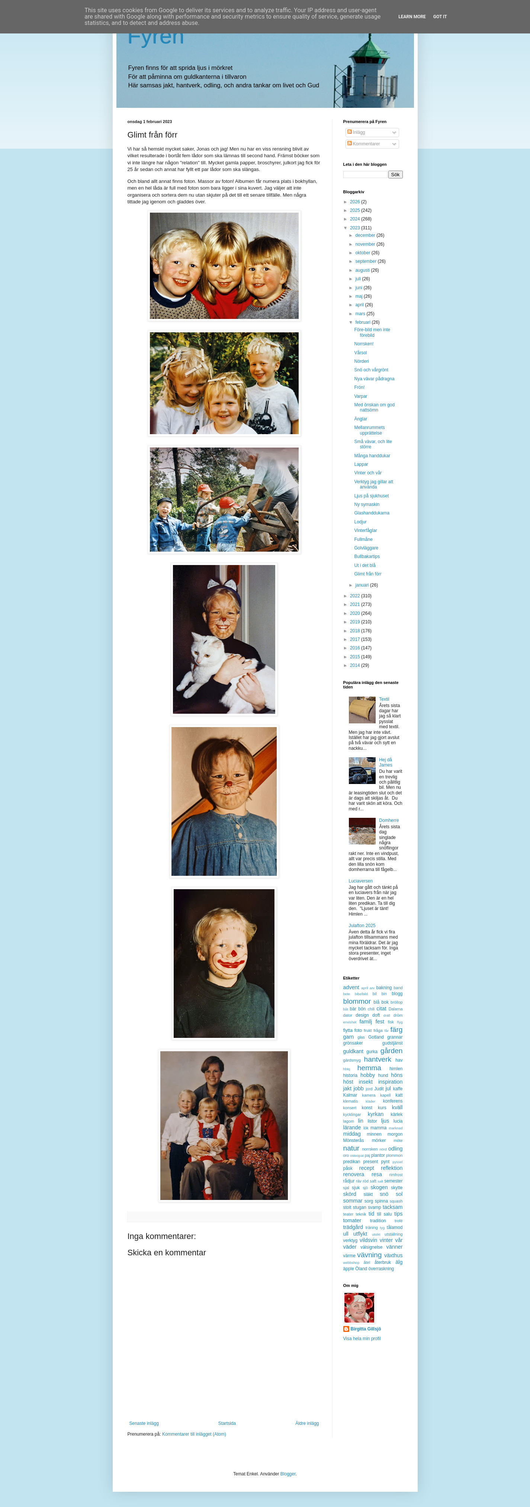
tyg (382, 1228)
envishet (350, 1022)
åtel (367, 1262)
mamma (378, 1127)
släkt (368, 1194)
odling (395, 1149)
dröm (398, 1015)
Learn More (412, 16)
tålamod (395, 1227)
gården (391, 1051)
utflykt (360, 1234)
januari (362, 585)
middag (352, 1134)
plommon (394, 1155)
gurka (372, 1051)
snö (384, 1194)
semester (393, 1181)
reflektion (391, 1168)
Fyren (156, 35)
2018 (355, 630)
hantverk (378, 1059)
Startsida (227, 1423)
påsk (348, 1168)
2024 (355, 219)
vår (399, 1240)
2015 (355, 656)
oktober (363, 252)
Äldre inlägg (307, 1423)
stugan (359, 1207)
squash (396, 1201)
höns (396, 1075)
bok (385, 1002)
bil (375, 993)
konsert (349, 1108)
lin (360, 1121)
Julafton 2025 (362, 925)
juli (358, 278)
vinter (386, 1240)
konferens (393, 1101)
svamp (374, 1207)
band (398, 987)
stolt (347, 1207)
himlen (395, 1068)
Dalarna (396, 1009)
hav (398, 1060)
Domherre (389, 820)
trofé (399, 1221)
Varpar (360, 396)
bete (346, 994)
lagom (348, 1121)
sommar (353, 1201)
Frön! (359, 387)
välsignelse (371, 1247)
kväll (397, 1107)
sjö (365, 1187)
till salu (384, 1214)
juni (359, 287)
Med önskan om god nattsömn (374, 407)
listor (372, 1121)
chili (371, 1009)
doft (376, 1015)
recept (366, 1168)
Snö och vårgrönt (371, 369)
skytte (396, 1187)
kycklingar (352, 1114)
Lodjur (360, 522)
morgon (395, 1134)
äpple (348, 1268)
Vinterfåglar (365, 530)
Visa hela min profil (362, 1338)
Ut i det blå (364, 565)
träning (372, 1227)
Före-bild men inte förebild (372, 332)
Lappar (361, 464)
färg (396, 1029)
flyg (400, 1022)
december (365, 235)
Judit (378, 1088)
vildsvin (368, 1240)
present (370, 1161)
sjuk (356, 1187)
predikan (351, 1161)
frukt (368, 1030)
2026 (355, 201)
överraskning (381, 1268)
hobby (367, 1075)
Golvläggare (366, 548)
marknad (395, 1128)
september (366, 261)
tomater (352, 1220)
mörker (379, 1140)
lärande (352, 1127)
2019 (355, 622)
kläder (370, 1101)
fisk (391, 1022)
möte (398, 1140)
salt (380, 1181)
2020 (355, 613)
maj (359, 296)
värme (349, 1255)
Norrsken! (363, 343)
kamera (369, 1095)
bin (384, 993)
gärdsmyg (352, 1060)
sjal (346, 1187)
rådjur (349, 1181)
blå (376, 1002)
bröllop (396, 1002)
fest (380, 1021)
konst (367, 1107)
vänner (394, 1247)
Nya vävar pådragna (374, 378)
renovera (353, 1174)
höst (348, 1082)
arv (372, 988)
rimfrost (396, 1174)
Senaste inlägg (144, 1423)
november (365, 244)
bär (353, 1008)
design (362, 1015)
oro (346, 1155)
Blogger (288, 1474)
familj (366, 1021)
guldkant (353, 1051)
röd (366, 1181)
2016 (355, 648)
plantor (378, 1155)
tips (398, 1214)
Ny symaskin (366, 504)
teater (348, 1214)
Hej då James (385, 762)
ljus (385, 1121)
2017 (355, 639)
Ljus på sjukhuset (371, 495)
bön (362, 1008)
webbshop (351, 1263)
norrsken (370, 1149)
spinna (381, 1201)
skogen (379, 1187)
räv (359, 1181)
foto (358, 1030)
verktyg (350, 1240)
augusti (363, 270)
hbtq (346, 1069)
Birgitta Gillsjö (366, 1329)
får (387, 1031)
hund (383, 1075)
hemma (369, 1068)
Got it (440, 16)
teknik (361, 1214)
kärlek (397, 1114)
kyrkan (375, 1114)
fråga (378, 1030)
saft (373, 1181)
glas (361, 1037)
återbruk (383, 1262)
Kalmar (350, 1095)
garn (348, 1037)
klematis (350, 1101)
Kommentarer (363, 143)
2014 (355, 665)
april (360, 304)
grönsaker (353, 1043)
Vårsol (360, 352)
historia (350, 1075)
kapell (385, 1095)
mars (360, 313)
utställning (394, 1234)
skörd (349, 1194)
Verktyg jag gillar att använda (373, 484)
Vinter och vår (368, 472)
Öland (361, 1268)
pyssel (397, 1162)
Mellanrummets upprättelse (369, 430)
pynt (385, 1161)
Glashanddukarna (371, 513)
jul (388, 1088)
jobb (359, 1088)
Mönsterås (353, 1140)
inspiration (390, 1082)
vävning (369, 1255)
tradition (378, 1220)
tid (371, 1214)
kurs (382, 1107)
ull (345, 1234)
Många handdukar (372, 455)
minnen (374, 1134)
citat (381, 1008)
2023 (355, 227)
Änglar (360, 419)
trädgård (353, 1227)
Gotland (376, 1037)
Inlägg (356, 132)
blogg (397, 993)
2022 (355, 595)
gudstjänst (392, 1043)
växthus (393, 1255)
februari (363, 322)
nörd (382, 1149)
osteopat (357, 1155)
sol (399, 1194)
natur (351, 1148)
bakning (384, 987)
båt (345, 1009)
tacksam (393, 1207)
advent (351, 987)
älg (398, 1262)
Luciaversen (361, 881)
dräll (386, 1015)
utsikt (376, 1234)
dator (348, 1015)
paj (367, 1155)
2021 (355, 604)
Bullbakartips (367, 556)
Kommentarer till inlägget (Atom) (194, 1434)
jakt (347, 1088)
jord (369, 1089)
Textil (384, 699)
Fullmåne (363, 539)
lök (366, 1128)
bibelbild (361, 994)
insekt (366, 1082)
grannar (394, 1037)
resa (377, 1174)
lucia (398, 1121)
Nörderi (361, 361)
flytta (348, 1030)
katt (398, 1095)
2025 (355, 210)
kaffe (398, 1088)
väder (350, 1247)
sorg (368, 1201)
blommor (357, 1001)
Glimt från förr (367, 574)
